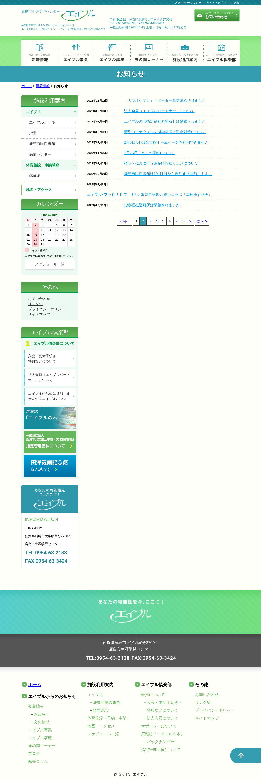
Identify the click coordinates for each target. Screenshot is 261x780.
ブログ (34, 753)
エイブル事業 (40, 730)
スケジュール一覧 (50, 264)
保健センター (40, 154)
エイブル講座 (40, 738)
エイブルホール (42, 122)
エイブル (33, 112)
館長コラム (38, 761)
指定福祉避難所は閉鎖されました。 (153, 205)
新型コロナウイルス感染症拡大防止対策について (165, 132)
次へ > (202, 221)
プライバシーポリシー (188, 2)
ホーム (26, 86)
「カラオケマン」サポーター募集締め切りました (165, 100)
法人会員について (162, 718)
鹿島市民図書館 (42, 144)
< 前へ (124, 221)
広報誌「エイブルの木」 (162, 734)
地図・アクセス (39, 190)
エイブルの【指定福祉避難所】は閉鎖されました (165, 121)
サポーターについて (158, 726)
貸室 (32, 133)
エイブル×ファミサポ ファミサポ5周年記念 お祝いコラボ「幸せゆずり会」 (149, 195)
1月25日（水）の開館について (149, 153)
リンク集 (233, 2)
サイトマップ (215, 2)
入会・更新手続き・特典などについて (44, 358)
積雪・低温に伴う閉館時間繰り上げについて (161, 163)
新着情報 (43, 86)
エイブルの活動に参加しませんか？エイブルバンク (49, 396)
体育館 (34, 176)
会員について (153, 694)
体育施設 (101, 710)
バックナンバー (160, 742)
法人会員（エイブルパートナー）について (159, 111)
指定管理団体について (160, 749)
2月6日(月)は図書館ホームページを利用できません (166, 142)
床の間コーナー (42, 746)
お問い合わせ (39, 299)
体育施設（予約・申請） (109, 718)
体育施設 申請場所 (42, 165)
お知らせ (42, 714)
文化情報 (42, 722)
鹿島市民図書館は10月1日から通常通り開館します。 (168, 174)
